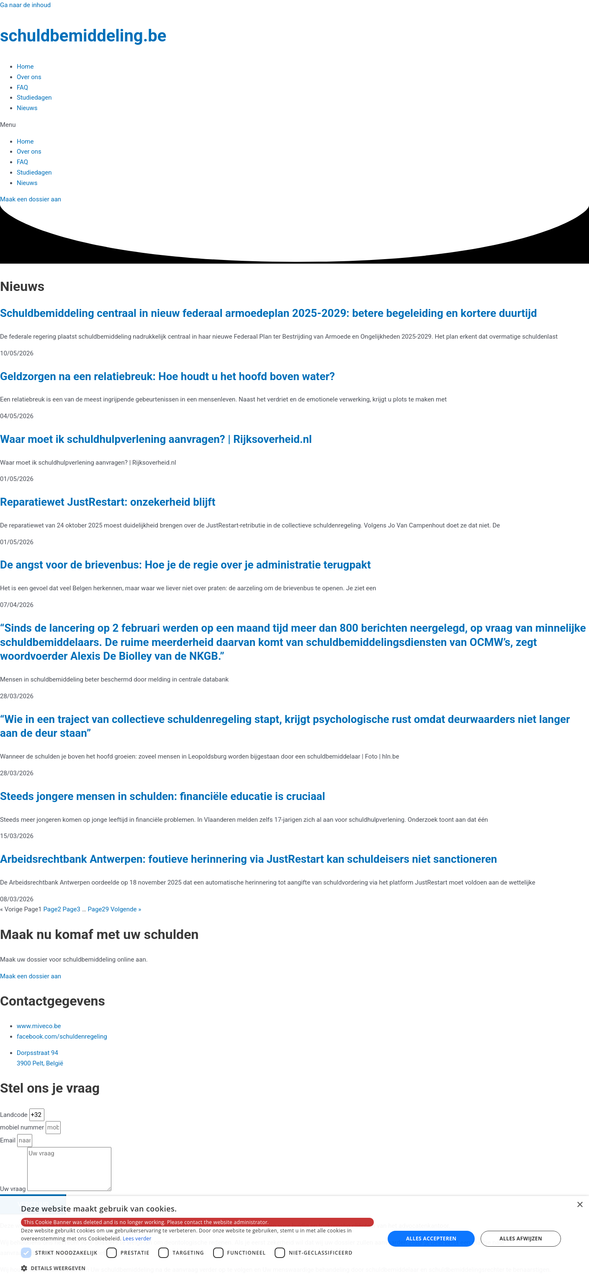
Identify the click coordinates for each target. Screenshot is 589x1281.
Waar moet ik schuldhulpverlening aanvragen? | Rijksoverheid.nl (156, 439)
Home (25, 66)
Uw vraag (13, 1189)
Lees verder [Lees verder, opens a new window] (137, 1238)
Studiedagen (34, 97)
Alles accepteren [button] (431, 1238)
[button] (294, 125)
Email (8, 1140)
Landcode (14, 1115)
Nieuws (27, 108)
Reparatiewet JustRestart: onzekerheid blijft (107, 502)
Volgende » (126, 909)
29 (98, 909)
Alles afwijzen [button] (520, 1238)
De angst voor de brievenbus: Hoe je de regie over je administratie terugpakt (185, 564)
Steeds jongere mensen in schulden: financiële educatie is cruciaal (162, 796)
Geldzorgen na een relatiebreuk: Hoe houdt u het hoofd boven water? (167, 376)
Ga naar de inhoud (25, 5)
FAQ (22, 87)
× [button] (579, 1205)
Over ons (29, 77)
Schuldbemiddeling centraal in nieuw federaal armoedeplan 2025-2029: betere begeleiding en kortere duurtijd (268, 313)
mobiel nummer (23, 1127)
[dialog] (294, 1238)
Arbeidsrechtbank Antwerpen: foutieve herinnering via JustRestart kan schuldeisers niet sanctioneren (248, 859)
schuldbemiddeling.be (83, 36)
